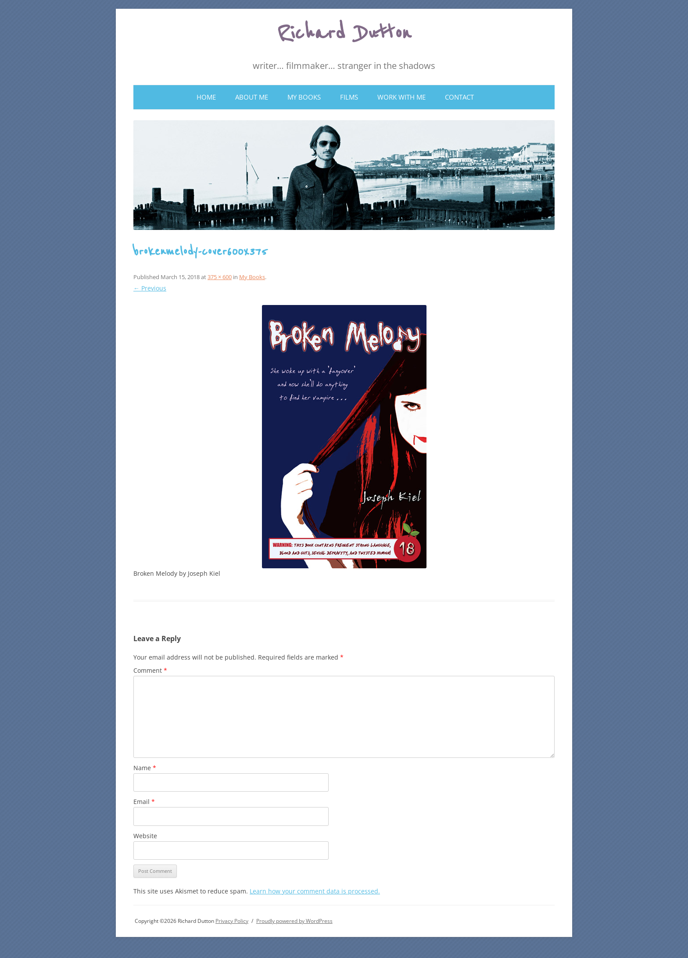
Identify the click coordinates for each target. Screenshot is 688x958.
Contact (459, 97)
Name (144, 768)
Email (144, 801)
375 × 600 (220, 277)
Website (145, 836)
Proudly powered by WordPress (294, 921)
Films (349, 97)
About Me (251, 97)
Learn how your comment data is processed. (315, 891)
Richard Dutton (344, 33)
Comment (150, 670)
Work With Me (401, 97)
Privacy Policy (231, 921)
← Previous (149, 288)
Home (206, 97)
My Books (304, 97)
